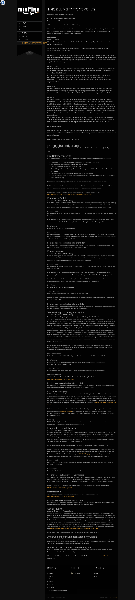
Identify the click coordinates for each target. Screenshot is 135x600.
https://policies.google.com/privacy (88, 454)
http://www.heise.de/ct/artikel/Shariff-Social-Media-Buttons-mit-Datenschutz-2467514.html (74, 528)
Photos (25, 33)
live (23, 30)
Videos (24, 36)
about (24, 26)
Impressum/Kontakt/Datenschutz (32, 43)
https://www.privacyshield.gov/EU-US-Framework (60, 379)
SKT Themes (113, 597)
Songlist (25, 40)
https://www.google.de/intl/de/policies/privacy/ (59, 488)
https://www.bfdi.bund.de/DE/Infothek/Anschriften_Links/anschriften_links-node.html (69, 194)
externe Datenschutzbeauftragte (101, 556)
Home (24, 23)
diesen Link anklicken (66, 411)
